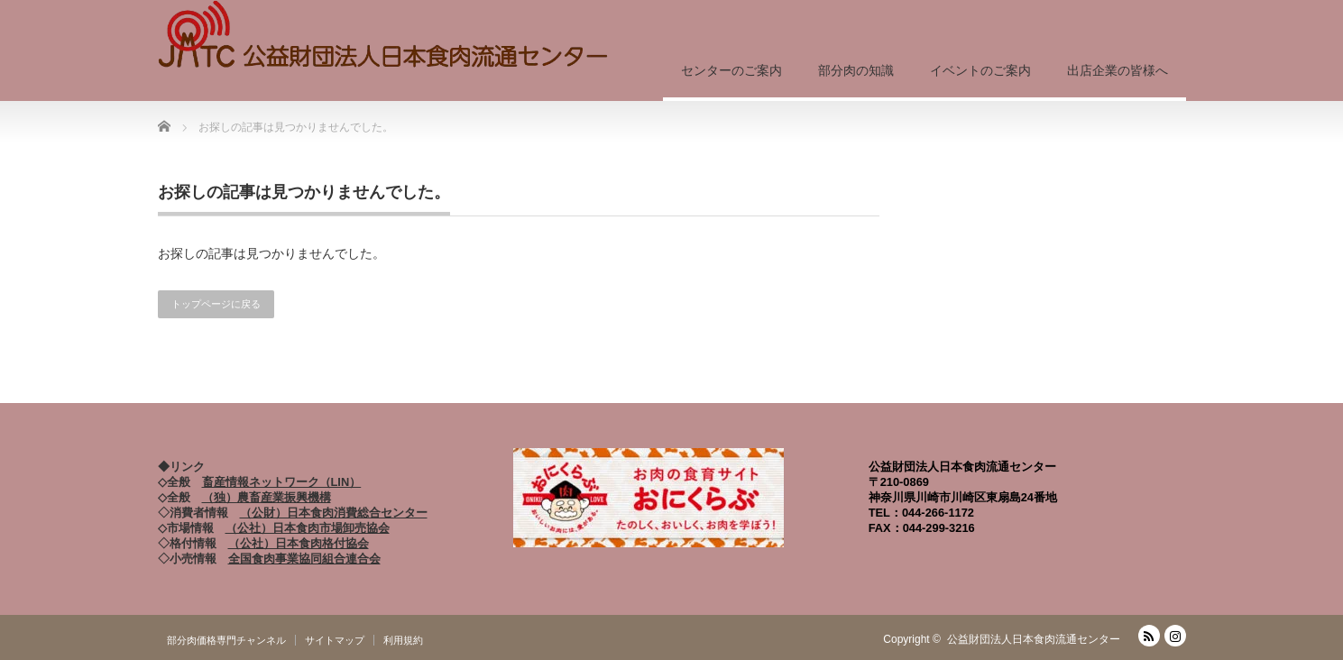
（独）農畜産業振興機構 (266, 497)
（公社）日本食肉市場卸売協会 (307, 528)
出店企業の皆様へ (1117, 70)
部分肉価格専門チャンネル (226, 640)
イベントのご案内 (980, 70)
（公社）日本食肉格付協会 (298, 543)
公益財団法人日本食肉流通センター (1033, 639)
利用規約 (403, 640)
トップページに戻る (216, 303)
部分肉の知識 (856, 70)
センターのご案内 (731, 70)
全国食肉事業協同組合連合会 (304, 558)
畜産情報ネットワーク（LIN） (282, 482)
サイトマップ (334, 640)
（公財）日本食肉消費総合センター (334, 512)
